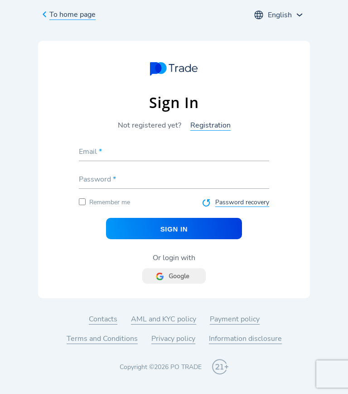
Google (179, 276)
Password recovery (242, 202)
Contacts (103, 319)
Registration (210, 125)
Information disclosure (245, 339)
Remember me (104, 202)
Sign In (174, 229)
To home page (72, 15)
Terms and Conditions (102, 339)
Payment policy (235, 319)
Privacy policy (173, 339)
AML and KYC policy (163, 319)
